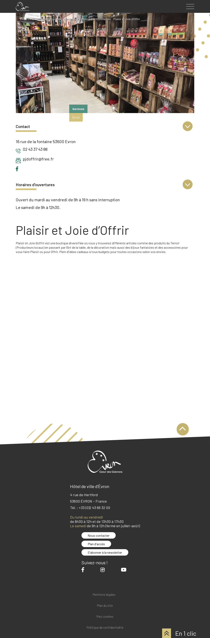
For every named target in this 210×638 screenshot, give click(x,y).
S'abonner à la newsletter (105, 552)
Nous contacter (98, 535)
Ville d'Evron (27, 19)
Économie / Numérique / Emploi (68, 19)
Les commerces (101, 19)
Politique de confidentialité (105, 627)
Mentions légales (103, 594)
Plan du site (105, 605)
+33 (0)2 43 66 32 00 (94, 507)
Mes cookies (104, 616)
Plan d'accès (96, 544)
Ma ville (42, 19)
